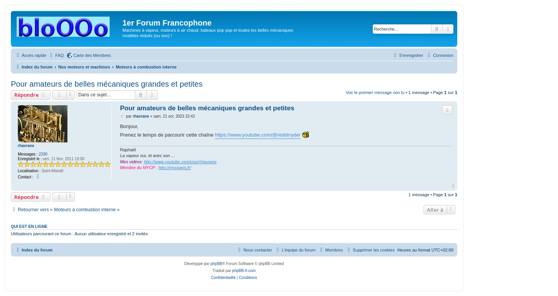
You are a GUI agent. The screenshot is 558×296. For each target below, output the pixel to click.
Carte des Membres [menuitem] (92, 55)
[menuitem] (56, 55)
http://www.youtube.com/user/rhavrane (180, 161)
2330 (43, 154)
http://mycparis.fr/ (174, 167)
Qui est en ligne (29, 226)
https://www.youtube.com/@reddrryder (258, 135)
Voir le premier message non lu (375, 92)
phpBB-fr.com (244, 271)
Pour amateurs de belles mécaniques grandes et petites (107, 84)
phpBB (216, 264)
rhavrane (26, 146)
